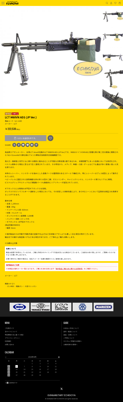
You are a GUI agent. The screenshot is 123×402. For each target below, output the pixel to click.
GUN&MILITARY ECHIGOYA (61, 395)
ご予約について (68, 338)
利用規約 (8, 341)
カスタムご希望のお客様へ (72, 341)
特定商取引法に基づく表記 (14, 335)
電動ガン (19, 286)
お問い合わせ (9, 344)
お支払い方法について (71, 328)
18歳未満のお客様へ (70, 344)
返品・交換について (70, 335)
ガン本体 (10, 286)
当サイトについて (11, 331)
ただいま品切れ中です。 (27, 138)
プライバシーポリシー (12, 338)
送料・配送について (70, 331)
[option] (51, 57)
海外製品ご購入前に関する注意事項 (69, 268)
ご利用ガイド (9, 328)
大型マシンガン (31, 286)
